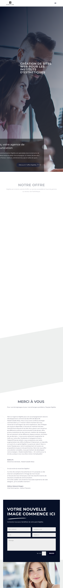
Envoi (51, 553)
